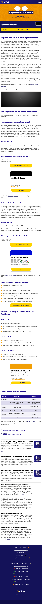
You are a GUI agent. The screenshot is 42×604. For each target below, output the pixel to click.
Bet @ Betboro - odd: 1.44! (21, 165)
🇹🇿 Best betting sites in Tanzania (21, 574)
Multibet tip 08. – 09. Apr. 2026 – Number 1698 (17, 442)
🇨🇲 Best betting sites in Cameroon (21, 584)
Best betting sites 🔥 (21, 552)
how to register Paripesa (11, 275)
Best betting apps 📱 (21, 555)
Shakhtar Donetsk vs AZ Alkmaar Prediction (16, 499)
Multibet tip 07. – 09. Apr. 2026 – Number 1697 (17, 456)
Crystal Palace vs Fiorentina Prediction (14, 528)
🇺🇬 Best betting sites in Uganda (21, 576)
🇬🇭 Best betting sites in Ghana (21, 571)
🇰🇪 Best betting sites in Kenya (21, 568)
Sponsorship (23, 595)
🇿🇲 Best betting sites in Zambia (21, 581)
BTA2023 (21, 269)
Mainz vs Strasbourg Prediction (11, 513)
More (2, 451)
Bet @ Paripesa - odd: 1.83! (21, 244)
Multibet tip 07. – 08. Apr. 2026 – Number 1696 (17, 470)
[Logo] (5, 2)
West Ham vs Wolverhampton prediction (15, 485)
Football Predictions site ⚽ (20, 550)
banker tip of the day (32, 421)
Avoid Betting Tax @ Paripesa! (21, 305)
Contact (14, 595)
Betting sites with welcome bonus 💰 (21, 558)
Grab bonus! (21, 190)
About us (18, 595)
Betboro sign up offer (13, 196)
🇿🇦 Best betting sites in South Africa (20, 579)
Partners (27, 595)
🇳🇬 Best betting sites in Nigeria (21, 566)
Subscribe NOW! (20, 382)
